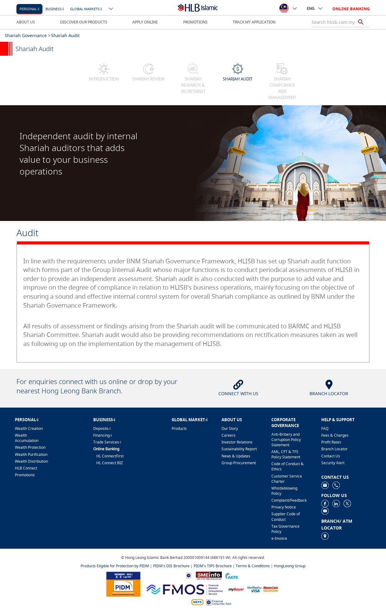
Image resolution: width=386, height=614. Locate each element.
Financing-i (102, 435)
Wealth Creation (29, 428)
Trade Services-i (107, 442)
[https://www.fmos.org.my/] (184, 589)
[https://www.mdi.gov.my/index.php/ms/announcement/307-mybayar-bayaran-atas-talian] (236, 589)
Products (179, 428)
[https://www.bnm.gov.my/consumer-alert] (218, 602)
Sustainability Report (239, 449)
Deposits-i (102, 428)
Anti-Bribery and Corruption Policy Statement (286, 440)
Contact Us (330, 456)
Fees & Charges (335, 435)
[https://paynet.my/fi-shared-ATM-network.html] (197, 602)
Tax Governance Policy (285, 529)
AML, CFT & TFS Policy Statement (285, 454)
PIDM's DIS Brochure (171, 566)
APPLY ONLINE (145, 22)
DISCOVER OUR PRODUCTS (83, 22)
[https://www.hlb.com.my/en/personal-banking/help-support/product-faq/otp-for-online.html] (263, 589)
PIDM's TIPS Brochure (213, 566)
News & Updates (236, 456)
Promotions (25, 475)
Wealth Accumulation (26, 438)
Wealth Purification (31, 454)
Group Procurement (239, 462)
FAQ (324, 428)
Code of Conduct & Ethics (287, 466)
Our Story (230, 428)
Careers (228, 435)
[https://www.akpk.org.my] (231, 575)
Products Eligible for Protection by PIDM (115, 566)
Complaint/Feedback (289, 500)
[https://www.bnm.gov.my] (188, 575)
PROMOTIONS (195, 22)
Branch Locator (334, 449)
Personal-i (29, 8)
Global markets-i (86, 8)
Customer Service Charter (286, 478)
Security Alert (332, 462)
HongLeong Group (289, 566)
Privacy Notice (283, 507)
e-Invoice (279, 538)
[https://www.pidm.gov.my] (123, 584)
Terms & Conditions (253, 566)
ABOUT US (25, 22)
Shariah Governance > (27, 35)
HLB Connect (26, 468)
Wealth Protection (30, 447)
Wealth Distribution (31, 461)
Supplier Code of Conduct (285, 516)
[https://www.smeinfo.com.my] (209, 575)
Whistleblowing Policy (284, 491)
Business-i (55, 8)
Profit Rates (331, 442)
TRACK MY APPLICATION (254, 22)
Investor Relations (237, 442)
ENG (315, 8)
